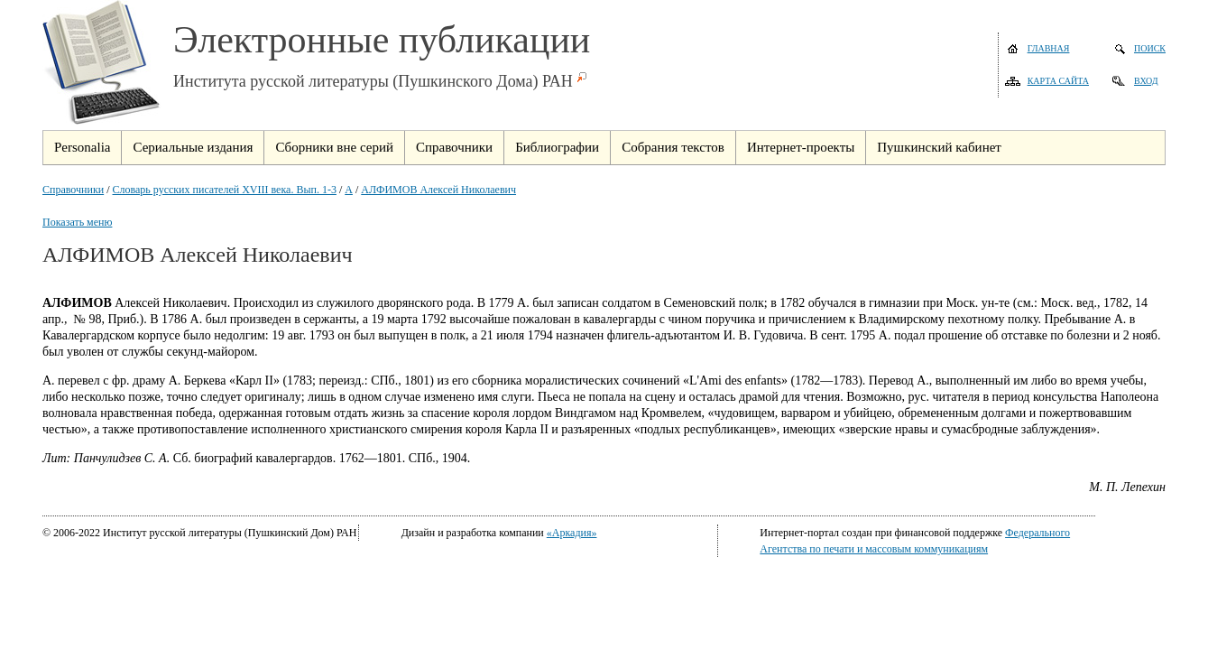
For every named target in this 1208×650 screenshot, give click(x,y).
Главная (1049, 48)
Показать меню (77, 222)
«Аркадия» (572, 532)
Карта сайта (1058, 81)
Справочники (73, 189)
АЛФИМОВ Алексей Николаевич (438, 189)
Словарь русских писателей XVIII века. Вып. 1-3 (225, 189)
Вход (1146, 81)
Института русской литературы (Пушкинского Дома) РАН (373, 81)
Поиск (1150, 48)
